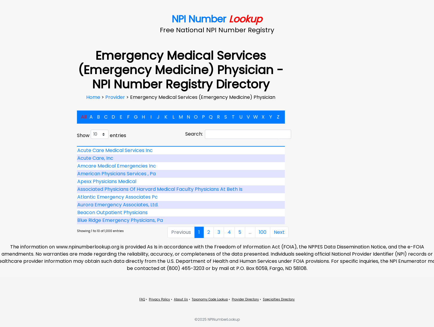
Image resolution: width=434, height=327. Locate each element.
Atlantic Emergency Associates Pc (117, 197)
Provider (115, 97)
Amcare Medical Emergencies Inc (116, 165)
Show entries (101, 134)
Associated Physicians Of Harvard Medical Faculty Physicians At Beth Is (160, 189)
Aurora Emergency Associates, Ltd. (117, 204)
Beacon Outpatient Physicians (112, 212)
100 (262, 232)
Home (93, 97)
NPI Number (217, 19)
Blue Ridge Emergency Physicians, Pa (120, 220)
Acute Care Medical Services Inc (115, 150)
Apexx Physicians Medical (106, 181)
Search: (238, 134)
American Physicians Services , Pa (116, 173)
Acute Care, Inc (95, 158)
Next (279, 232)
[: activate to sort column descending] (181, 146)
